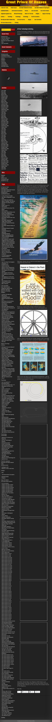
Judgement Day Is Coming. (8, 240)
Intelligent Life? (5, 467)
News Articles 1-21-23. (7, 553)
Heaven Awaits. (5, 357)
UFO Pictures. (5, 684)
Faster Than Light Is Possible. (8, 356)
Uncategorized (4, 65)
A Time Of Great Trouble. (7, 195)
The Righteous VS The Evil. (8, 276)
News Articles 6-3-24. (6, 603)
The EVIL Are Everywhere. (7, 329)
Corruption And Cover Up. (7, 500)
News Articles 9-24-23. (7, 618)
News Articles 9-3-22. (6, 619)
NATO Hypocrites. (6, 552)
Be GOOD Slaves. (6, 383)
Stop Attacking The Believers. (8, 418)
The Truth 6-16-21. (6, 671)
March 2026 (3, 94)
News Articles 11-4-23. (7, 569)
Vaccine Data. (5, 706)
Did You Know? (5, 505)
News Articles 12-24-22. (7, 572)
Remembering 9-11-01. (7, 322)
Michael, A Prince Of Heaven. (8, 268)
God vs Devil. (5, 305)
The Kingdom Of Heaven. (7, 272)
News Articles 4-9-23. (6, 588)
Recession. (4, 634)
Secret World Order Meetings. (8, 644)
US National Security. (6, 692)
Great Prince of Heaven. (6, 56)
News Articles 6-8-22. (6, 606)
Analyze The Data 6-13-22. (7, 490)
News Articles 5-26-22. (7, 591)
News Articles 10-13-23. (7, 559)
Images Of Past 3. (6, 538)
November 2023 (4, 106)
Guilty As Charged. (6, 402)
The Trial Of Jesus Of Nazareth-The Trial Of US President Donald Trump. (7, 335)
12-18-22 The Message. (7, 294)
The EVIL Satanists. (35, 16)
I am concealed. (34, 10)
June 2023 (3, 113)
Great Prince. (5, 310)
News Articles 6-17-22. (7, 598)
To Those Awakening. (6, 255)
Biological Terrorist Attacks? (8, 347)
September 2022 (5, 125)
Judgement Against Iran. (6, 13)
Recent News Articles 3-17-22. (8, 631)
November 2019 (4, 162)
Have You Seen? (5, 536)
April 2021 (3, 139)
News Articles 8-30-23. (7, 610)
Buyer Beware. (5, 348)
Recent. (3, 413)
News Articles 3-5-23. (6, 581)
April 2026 (3, 93)
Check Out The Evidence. (7, 496)
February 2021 (4, 141)
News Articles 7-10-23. (7, 607)
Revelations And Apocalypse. (8, 324)
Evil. (3, 472)
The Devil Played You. (6, 422)
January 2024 (4, 104)
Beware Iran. (4, 494)
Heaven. (26, 10)
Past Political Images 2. (7, 623)
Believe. (3, 204)
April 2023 (3, 116)
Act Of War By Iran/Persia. (7, 199)
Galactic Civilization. (6, 517)
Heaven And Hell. (5, 266)
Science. (3, 16)
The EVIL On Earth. (6, 424)
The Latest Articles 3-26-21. (8, 656)
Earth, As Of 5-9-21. (6, 388)
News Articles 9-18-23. (7, 617)
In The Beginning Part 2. (7, 540)
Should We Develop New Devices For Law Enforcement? (7, 448)
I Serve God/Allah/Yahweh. (8, 236)
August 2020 (4, 150)
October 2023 (4, 108)
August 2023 (4, 110)
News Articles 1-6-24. (6, 556)
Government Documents (17, 10)
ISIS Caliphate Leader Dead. (8, 239)
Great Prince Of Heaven (26, 2)
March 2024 (3, 101)
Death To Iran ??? (6, 205)
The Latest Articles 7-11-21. (8, 660)
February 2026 (4, 96)
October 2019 (4, 163)
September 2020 (5, 148)
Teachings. (10, 16)
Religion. (37, 13)
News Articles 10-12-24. (7, 557)
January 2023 (4, 120)
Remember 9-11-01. (6, 635)
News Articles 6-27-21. (7, 602)
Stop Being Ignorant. (6, 419)
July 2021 (3, 135)
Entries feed (4, 178)
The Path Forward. (6, 665)
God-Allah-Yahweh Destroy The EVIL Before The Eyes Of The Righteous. (8, 308)
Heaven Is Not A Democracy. (8, 267)
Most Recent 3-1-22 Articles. (8, 550)
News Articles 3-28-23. (7, 580)
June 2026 (3, 90)
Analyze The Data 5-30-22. (7, 488)
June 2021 (3, 136)
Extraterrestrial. (21, 19)
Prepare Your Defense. (7, 411)
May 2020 (3, 154)
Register (3, 175)
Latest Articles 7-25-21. (7, 545)
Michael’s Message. (18, 13)
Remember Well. (5, 638)
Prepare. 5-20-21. (5, 320)
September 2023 (5, 109)
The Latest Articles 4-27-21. (8, 658)
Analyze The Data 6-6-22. (7, 491)
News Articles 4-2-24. (6, 584)
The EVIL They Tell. (6, 425)
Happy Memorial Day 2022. (8, 533)
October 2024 (4, 97)
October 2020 (4, 147)
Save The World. (37, 19)
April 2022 (3, 132)
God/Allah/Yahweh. (5, 10)
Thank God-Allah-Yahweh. (7, 245)
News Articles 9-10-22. (7, 614)
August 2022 (4, 127)
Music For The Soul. (29, 13)
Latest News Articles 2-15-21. (8, 546)
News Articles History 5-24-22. (8, 621)
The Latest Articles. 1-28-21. (8, 664)
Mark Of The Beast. (6, 549)
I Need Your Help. (5, 359)
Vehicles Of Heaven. (6, 282)
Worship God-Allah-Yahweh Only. (8, 19)
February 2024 (4, 102)
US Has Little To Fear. (6, 691)
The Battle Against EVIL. (7, 421)
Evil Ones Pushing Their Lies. (8, 395)
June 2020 (3, 152)
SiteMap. (17, 22)
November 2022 (4, 123)
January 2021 (4, 143)
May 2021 (3, 137)
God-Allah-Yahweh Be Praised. (25, 7)
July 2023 (3, 112)
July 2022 (3, 128)
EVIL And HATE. (5, 390)
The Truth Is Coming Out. (7, 675)
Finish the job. (14, 7)
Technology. (18, 16)
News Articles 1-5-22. (6, 554)
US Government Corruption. (8, 474)
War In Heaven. (5, 283)
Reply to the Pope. (46, 13)
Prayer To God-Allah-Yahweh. (8, 627)
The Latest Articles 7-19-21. (8, 661)
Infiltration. (4, 406)
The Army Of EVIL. (6, 325)
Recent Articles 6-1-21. (7, 630)
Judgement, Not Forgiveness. (8, 241)
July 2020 (3, 151)
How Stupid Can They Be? (7, 445)
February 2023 (4, 119)
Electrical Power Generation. (8, 355)
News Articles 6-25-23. (7, 600)
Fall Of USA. (4, 206)
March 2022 (3, 133)
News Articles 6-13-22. (7, 595)
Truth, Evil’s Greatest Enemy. (8, 339)
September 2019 (5, 164)
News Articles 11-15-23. (7, 567)
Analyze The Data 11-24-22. (8, 487)
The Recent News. (6, 666)
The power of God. (6, 249)
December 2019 (4, 160)
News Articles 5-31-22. (7, 594)
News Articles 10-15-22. (7, 560)
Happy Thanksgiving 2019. (8, 235)
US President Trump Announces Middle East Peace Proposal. (7, 698)
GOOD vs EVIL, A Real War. (8, 401)
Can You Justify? (5, 495)
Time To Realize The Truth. (8, 337)
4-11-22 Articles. (5, 483)
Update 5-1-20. (5, 687)
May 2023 (3, 114)
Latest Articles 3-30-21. (7, 544)
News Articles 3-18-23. (7, 577)
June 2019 (3, 168)
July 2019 (3, 167)
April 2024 (3, 100)
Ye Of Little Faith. (5, 711)
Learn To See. (5, 548)
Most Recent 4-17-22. (6, 314)
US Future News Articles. (6, 22)
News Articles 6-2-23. (6, 599)
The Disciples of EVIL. (7, 326)
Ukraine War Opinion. (6, 685)
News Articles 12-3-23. (7, 573)
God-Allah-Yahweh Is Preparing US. (42, 7)
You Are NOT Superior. (7, 712)
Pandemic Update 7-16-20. (7, 361)
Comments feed (4, 179)
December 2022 (4, 121)
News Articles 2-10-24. (7, 576)
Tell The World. (5, 645)
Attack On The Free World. (8, 492)
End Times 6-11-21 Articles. (8, 301)
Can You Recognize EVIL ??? (8, 384)
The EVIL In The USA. (6, 649)
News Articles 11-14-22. (7, 565)
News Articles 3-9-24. (6, 583)
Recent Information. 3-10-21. (8, 321)
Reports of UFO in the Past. (8, 468)
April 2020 (3, 155)
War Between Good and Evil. (8, 432)
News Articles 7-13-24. (7, 608)
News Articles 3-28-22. (7, 579)
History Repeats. (5, 403)
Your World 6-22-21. (6, 715)
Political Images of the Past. (8, 625)
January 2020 (4, 159)
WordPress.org (4, 180)
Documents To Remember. (8, 506)
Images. (29, 19)
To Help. (3, 683)
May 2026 (3, 92)
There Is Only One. (6, 251)
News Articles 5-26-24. (7, 592)
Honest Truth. (5, 405)
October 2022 (4, 124)
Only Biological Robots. (7, 622)
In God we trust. (5, 237)
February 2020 (4, 158)
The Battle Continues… (7, 364)
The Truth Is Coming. (6, 676)
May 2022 (3, 131)
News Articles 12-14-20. (7, 571)
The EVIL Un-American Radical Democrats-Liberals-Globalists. (8, 652)
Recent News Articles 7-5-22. (8, 633)
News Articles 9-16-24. (7, 615)
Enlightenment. (5, 264)
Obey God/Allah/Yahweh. (7, 316)
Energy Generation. (6, 442)
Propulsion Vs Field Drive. (7, 363)
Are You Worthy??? (6, 382)
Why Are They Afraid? (6, 372)
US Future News (5, 66)
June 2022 (3, 129)
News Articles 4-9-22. (6, 587)
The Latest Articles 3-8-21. (7, 657)
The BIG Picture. (5, 456)
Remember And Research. (7, 637)
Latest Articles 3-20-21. (7, 542)
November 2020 (4, 146)
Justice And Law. (5, 410)
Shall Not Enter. (5, 417)
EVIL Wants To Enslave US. (8, 397)
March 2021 (3, 140)
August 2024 (4, 98)
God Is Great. (5, 210)
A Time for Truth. (4, 7)
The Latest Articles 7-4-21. (7, 662)
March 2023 (3, 117)
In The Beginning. (6, 541)
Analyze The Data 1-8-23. (7, 486)
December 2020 (4, 144)
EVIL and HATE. (5, 391)
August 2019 (4, 166)
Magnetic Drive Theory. (7, 360)
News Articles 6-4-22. (6, 604)
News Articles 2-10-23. (7, 575)
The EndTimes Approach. (7, 328)
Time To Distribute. (6, 681)
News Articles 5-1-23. (6, 590)
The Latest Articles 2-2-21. (7, 654)
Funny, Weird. (5, 515)
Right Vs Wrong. (5, 639)
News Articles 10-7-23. (7, 564)
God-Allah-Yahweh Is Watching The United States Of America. (8, 528)
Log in (2, 176)
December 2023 (4, 105)
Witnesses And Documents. (8, 710)
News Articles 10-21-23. (7, 563)
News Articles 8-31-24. (7, 611)
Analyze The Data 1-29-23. (7, 484)
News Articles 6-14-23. (7, 596)
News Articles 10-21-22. (7, 561)
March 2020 (3, 156)
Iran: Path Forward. (45, 10)
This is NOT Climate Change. (8, 368)
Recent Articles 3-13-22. (7, 629)
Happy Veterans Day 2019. (7, 534)
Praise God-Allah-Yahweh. (7, 626)
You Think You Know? (7, 714)
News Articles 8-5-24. (6, 612)
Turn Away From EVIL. (7, 430)
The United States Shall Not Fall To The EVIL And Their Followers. (8, 679)
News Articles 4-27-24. (7, 585)
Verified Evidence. (6, 256)
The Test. (4, 429)
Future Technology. (6, 444)
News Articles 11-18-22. (7, 568)
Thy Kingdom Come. (6, 280)
